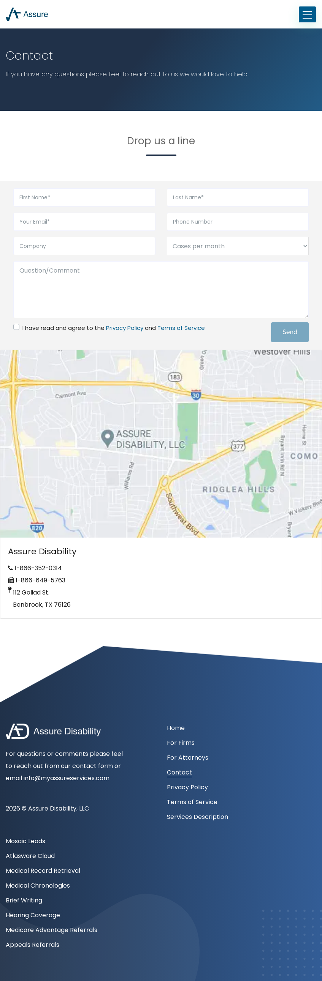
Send (289, 332)
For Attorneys (187, 757)
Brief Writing (24, 900)
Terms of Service (181, 328)
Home (176, 728)
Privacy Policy (124, 328)
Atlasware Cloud (30, 856)
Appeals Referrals (32, 944)
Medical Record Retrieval (43, 870)
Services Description (197, 816)
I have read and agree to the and (113, 328)
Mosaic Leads (25, 841)
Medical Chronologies (38, 885)
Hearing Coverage (33, 915)
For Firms (181, 742)
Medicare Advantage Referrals (51, 930)
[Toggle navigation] (307, 14)
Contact (179, 772)
